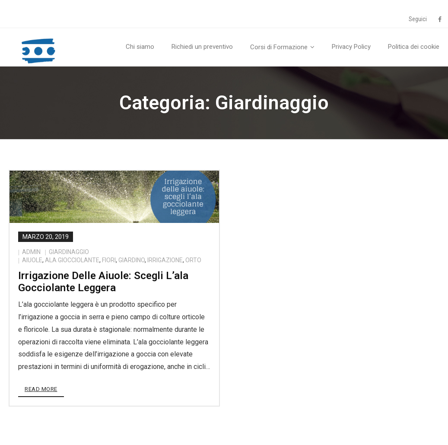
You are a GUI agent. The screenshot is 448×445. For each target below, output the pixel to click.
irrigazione (165, 260)
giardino (131, 260)
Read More (41, 389)
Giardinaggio (69, 251)
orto (193, 260)
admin (31, 251)
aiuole (32, 260)
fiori (109, 260)
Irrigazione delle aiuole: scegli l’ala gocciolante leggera (103, 282)
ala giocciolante (72, 260)
